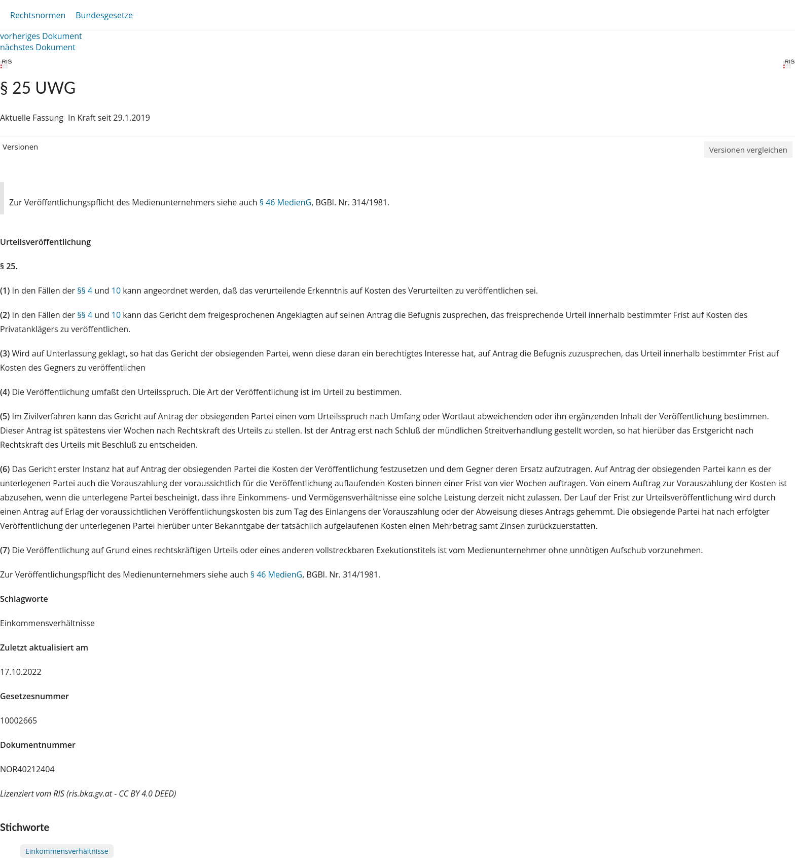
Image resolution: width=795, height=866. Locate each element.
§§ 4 (84, 290)
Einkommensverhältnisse (67, 851)
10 (116, 290)
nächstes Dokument (38, 47)
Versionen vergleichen (748, 150)
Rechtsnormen (37, 15)
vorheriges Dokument (41, 36)
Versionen (20, 146)
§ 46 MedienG (285, 202)
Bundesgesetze (104, 15)
